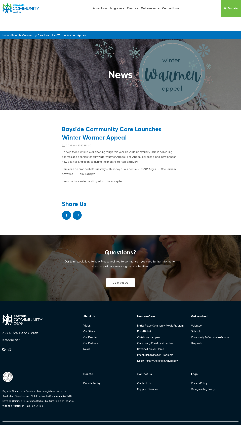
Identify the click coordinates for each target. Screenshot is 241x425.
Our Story (89, 317)
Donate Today (91, 369)
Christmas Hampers (148, 323)
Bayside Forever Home (150, 335)
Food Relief (144, 317)
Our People (90, 323)
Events (131, 8)
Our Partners (90, 329)
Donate (231, 8)
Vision (87, 311)
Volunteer (197, 311)
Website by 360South (226, 415)
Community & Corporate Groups (210, 323)
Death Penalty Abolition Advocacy (157, 346)
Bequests (197, 329)
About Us (99, 8)
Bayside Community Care (25, 415)
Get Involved (149, 8)
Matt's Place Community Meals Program (160, 311)
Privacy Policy (199, 369)
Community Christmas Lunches (155, 329)
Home (6, 21)
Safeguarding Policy (203, 375)
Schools (196, 317)
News (86, 335)
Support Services (147, 375)
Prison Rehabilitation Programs (155, 341)
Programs (115, 8)
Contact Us (169, 8)
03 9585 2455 (12, 326)
